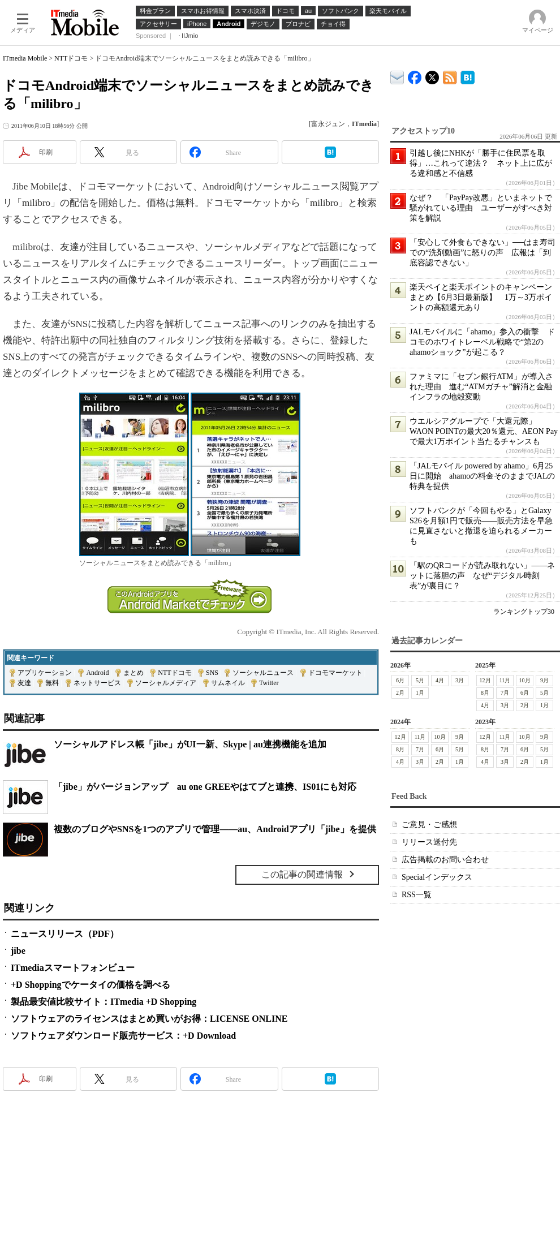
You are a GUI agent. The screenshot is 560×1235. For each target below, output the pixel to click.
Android (97, 673)
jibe (18, 951)
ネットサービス (97, 683)
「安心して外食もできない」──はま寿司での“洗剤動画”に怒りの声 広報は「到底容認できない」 (482, 252)
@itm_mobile (432, 75)
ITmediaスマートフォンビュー (73, 967)
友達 (24, 683)
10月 (525, 680)
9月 (544, 680)
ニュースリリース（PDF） (65, 934)
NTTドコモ (71, 58)
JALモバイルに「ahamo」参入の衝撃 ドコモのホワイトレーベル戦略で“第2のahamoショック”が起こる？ (482, 342)
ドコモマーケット (335, 673)
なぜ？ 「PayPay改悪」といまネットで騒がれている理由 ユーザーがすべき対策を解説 (481, 207)
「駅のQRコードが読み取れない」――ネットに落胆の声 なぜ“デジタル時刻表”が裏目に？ (482, 575)
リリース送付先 (429, 842)
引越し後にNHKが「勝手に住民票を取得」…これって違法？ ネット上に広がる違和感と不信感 (481, 163)
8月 (485, 693)
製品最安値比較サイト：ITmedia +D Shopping (103, 1001)
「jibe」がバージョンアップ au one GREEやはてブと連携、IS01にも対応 (205, 786)
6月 (400, 680)
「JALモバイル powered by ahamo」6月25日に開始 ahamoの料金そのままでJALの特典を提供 (482, 476)
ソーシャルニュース (263, 673)
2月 (400, 693)
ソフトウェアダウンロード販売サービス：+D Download (123, 1035)
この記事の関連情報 (302, 874)
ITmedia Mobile (25, 58)
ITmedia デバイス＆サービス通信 (397, 75)
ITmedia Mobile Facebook (415, 75)
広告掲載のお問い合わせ (445, 859)
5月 (420, 680)
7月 (505, 693)
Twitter (268, 683)
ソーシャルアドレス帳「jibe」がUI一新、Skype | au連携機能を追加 (190, 744)
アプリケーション (45, 673)
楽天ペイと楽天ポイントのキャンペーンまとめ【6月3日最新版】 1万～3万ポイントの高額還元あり (481, 297)
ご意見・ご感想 (429, 824)
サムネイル (228, 683)
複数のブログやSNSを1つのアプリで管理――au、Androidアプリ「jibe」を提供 (215, 829)
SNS (212, 673)
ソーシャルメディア (165, 683)
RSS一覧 (417, 894)
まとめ (133, 673)
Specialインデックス (437, 877)
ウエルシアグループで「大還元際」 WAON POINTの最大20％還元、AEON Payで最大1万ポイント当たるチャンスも (484, 431)
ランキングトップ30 (523, 612)
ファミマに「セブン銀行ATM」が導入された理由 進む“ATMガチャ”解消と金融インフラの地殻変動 (481, 386)
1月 (420, 693)
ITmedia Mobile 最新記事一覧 (450, 75)
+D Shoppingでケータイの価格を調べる (90, 984)
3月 (459, 680)
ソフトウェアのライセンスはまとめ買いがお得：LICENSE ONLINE (149, 1018)
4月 (440, 680)
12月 (485, 680)
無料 (52, 683)
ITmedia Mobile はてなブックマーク (467, 75)
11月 (505, 680)
